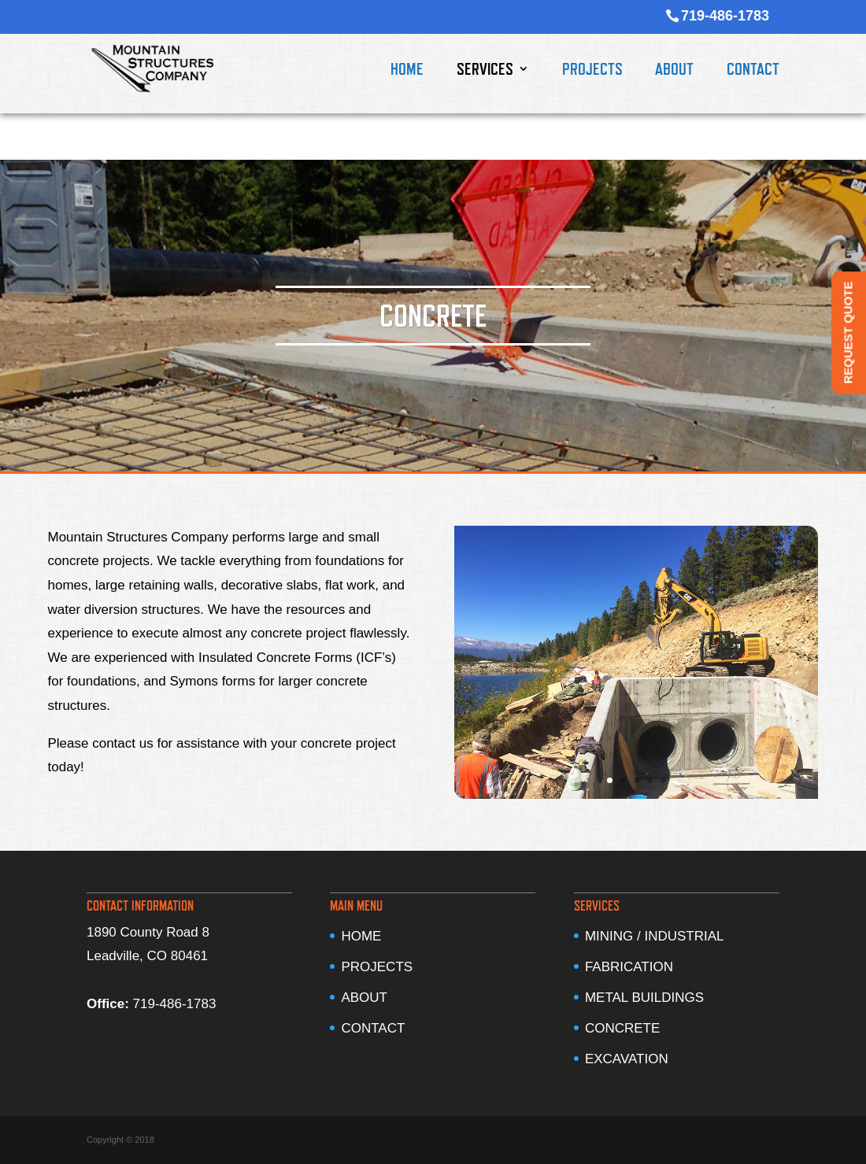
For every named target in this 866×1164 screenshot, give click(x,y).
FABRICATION (629, 966)
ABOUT (674, 71)
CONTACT (753, 71)
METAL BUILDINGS (644, 997)
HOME (407, 71)
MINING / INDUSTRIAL (654, 936)
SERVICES (485, 71)
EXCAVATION (626, 1058)
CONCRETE (622, 1028)
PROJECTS (592, 71)
